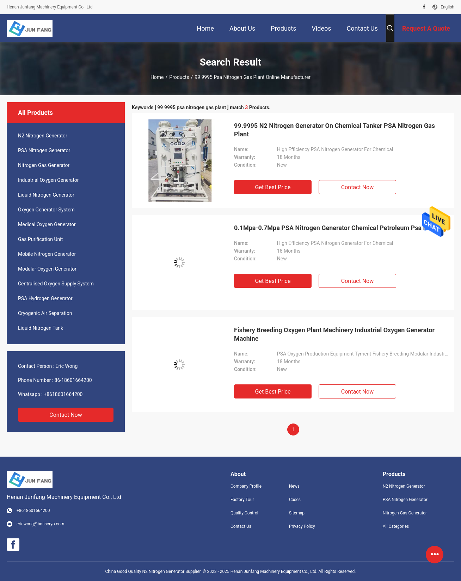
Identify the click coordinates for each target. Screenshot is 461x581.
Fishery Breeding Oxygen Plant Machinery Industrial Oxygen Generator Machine (334, 334)
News (294, 486)
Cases (295, 499)
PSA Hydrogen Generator (45, 298)
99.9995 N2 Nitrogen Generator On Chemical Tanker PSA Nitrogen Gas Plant (334, 130)
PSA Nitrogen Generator (44, 150)
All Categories (396, 526)
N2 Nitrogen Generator (42, 135)
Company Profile (246, 486)
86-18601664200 (73, 380)
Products (179, 77)
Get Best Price (273, 187)
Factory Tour (242, 499)
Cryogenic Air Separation (45, 313)
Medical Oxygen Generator (47, 224)
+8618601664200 (63, 394)
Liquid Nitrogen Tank (40, 328)
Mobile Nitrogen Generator (47, 254)
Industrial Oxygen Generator (48, 180)
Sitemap (297, 513)
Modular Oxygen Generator (47, 269)
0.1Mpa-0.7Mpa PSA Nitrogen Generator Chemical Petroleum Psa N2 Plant (341, 227)
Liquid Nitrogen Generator (46, 195)
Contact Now (65, 415)
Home (157, 77)
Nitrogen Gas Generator (43, 165)
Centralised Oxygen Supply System (56, 283)
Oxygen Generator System (46, 209)
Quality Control (244, 513)
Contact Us (240, 526)
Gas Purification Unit (40, 239)
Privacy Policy (302, 526)
